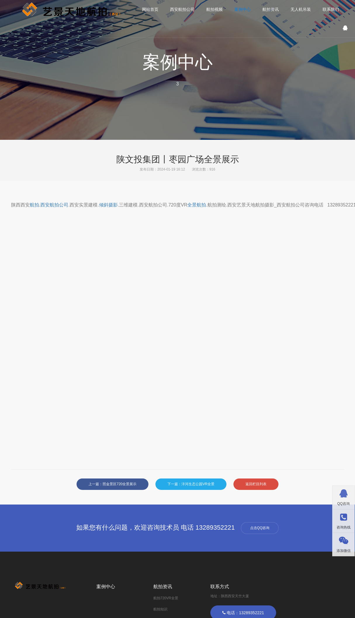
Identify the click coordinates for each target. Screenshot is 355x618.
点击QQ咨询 (260, 528)
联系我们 (331, 9)
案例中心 (242, 9)
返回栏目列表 (255, 484)
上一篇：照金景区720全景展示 (112, 484)
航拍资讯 (270, 9)
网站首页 (150, 9)
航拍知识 (160, 609)
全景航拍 (196, 204)
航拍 (34, 204)
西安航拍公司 (182, 9)
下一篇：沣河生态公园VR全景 (190, 484)
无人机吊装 (300, 9)
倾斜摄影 (108, 204)
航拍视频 (214, 9)
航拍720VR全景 (165, 598)
